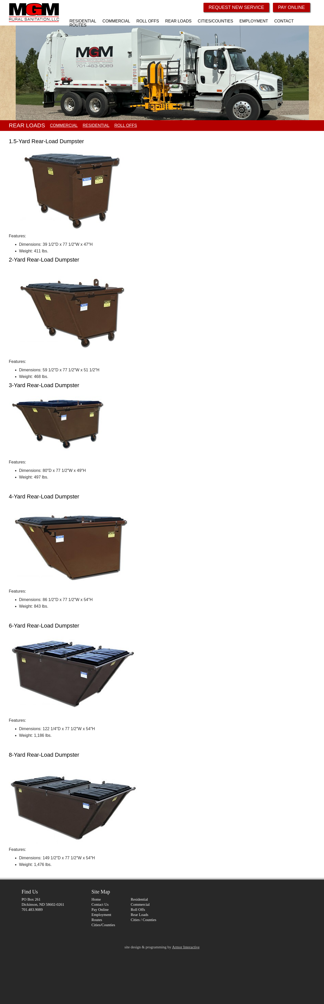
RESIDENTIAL (96, 125)
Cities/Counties (103, 925)
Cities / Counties (143, 920)
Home (96, 899)
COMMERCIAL (64, 125)
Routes (96, 920)
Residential (139, 899)
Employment (101, 915)
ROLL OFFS (125, 125)
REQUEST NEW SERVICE (236, 7)
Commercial (140, 904)
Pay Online (100, 910)
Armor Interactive (186, 947)
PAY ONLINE (291, 7)
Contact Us (100, 904)
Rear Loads (139, 915)
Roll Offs (138, 910)
